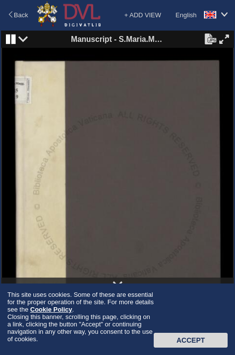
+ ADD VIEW (142, 15)
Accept (190, 340)
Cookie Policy (51, 309)
